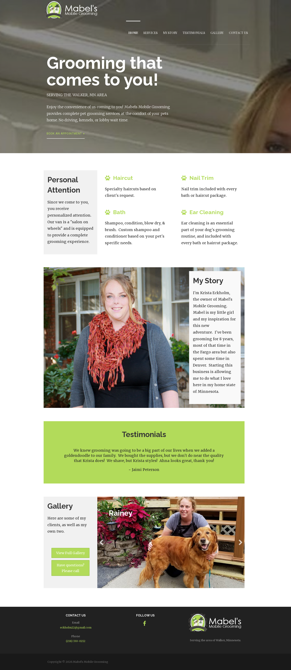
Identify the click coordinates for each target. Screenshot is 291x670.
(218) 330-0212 (75, 641)
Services (150, 33)
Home (133, 33)
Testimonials (194, 33)
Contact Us (238, 33)
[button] (70, 553)
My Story (170, 33)
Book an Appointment (64, 133)
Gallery (217, 33)
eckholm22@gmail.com (75, 627)
